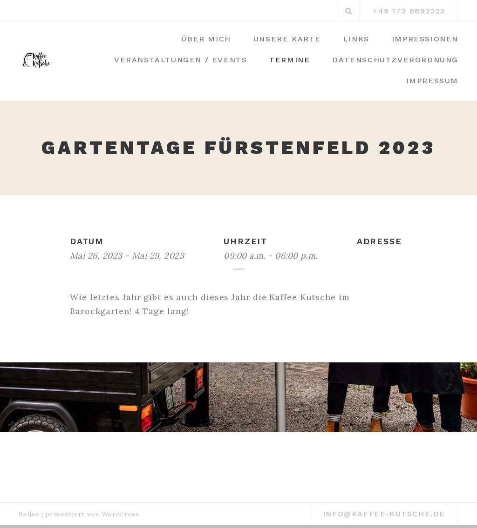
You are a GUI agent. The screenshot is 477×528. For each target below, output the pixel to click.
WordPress (120, 514)
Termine (289, 59)
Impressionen (425, 38)
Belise (29, 514)
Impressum (432, 80)
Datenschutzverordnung (395, 59)
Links (356, 38)
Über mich (206, 38)
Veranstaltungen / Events (180, 59)
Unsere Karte (287, 38)
